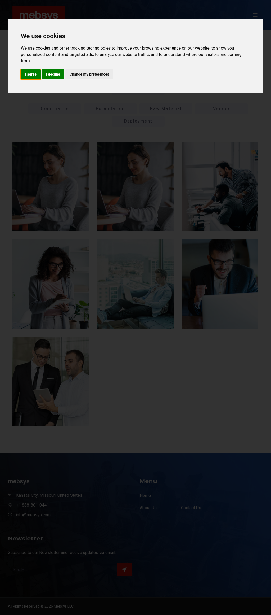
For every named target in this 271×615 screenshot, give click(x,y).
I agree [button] (31, 74)
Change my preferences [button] (89, 74)
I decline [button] (53, 74)
